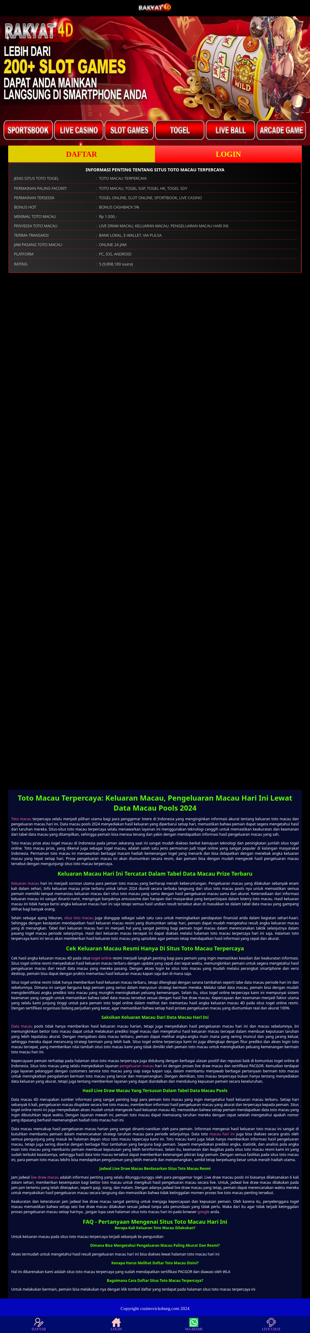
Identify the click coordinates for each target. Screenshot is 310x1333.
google (203, 1211)
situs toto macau (79, 917)
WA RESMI (194, 1324)
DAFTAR (81, 154)
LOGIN (228, 154)
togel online (101, 958)
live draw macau (45, 1177)
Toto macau (21, 818)
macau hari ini (222, 1134)
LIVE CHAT (271, 1324)
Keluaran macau (25, 883)
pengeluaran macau (137, 1065)
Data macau (21, 1026)
